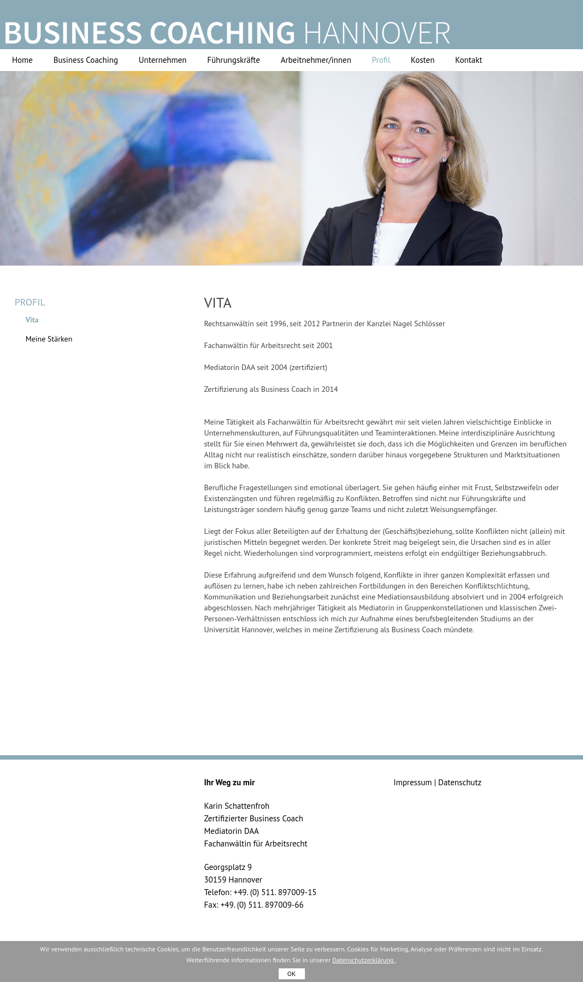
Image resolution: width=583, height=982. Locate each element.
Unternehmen (163, 60)
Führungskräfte (233, 60)
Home (22, 60)
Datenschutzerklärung (363, 960)
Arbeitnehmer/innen (316, 60)
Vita (32, 320)
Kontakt (468, 60)
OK (291, 973)
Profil (381, 60)
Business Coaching (86, 60)
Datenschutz (459, 782)
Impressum (412, 782)
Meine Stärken (49, 339)
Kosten (423, 60)
